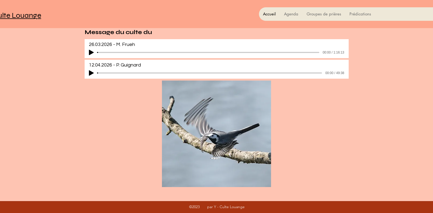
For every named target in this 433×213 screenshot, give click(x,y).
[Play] (91, 52)
